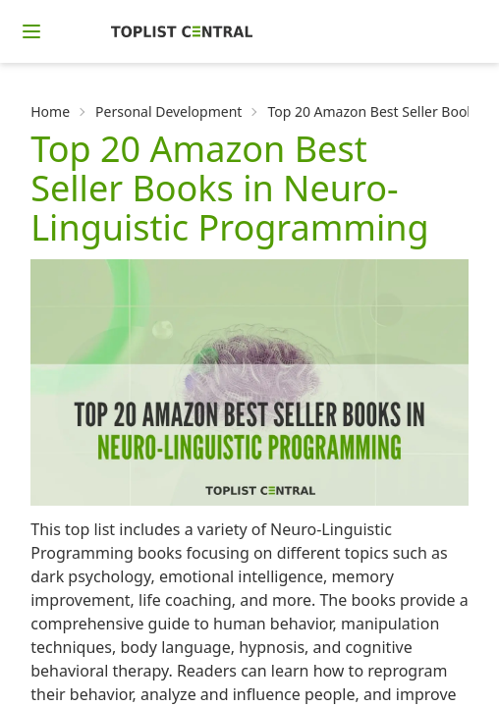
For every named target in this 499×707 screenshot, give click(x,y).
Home (50, 111)
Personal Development (168, 111)
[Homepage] (181, 31)
